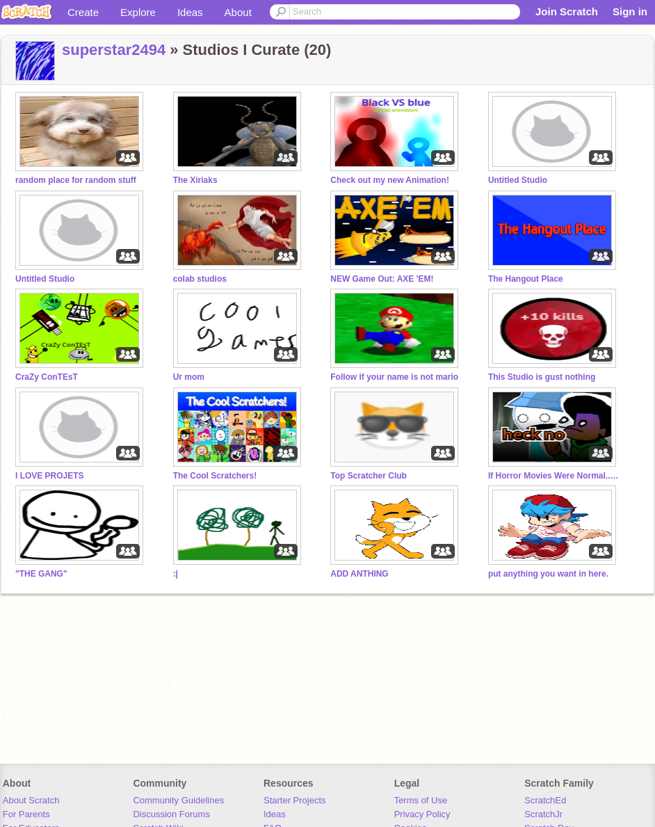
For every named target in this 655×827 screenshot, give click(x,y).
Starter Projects (295, 800)
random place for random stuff (75, 180)
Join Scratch (566, 11)
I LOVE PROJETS (49, 476)
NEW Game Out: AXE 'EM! (381, 279)
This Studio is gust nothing (541, 377)
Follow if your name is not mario (394, 377)
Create (83, 12)
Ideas (190, 12)
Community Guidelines (178, 800)
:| (175, 574)
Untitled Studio (517, 180)
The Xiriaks (195, 180)
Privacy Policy (422, 814)
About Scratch (31, 800)
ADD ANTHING (359, 574)
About (238, 12)
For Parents (26, 814)
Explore (138, 12)
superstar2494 (113, 49)
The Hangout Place (525, 279)
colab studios (200, 279)
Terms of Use (421, 800)
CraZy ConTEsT (46, 377)
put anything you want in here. (548, 574)
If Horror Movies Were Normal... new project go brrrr (554, 476)
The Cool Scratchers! (215, 476)
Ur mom (188, 377)
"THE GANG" (41, 574)
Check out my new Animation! (389, 180)
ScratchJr (543, 814)
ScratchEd (545, 800)
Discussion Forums (171, 814)
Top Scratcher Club (368, 476)
